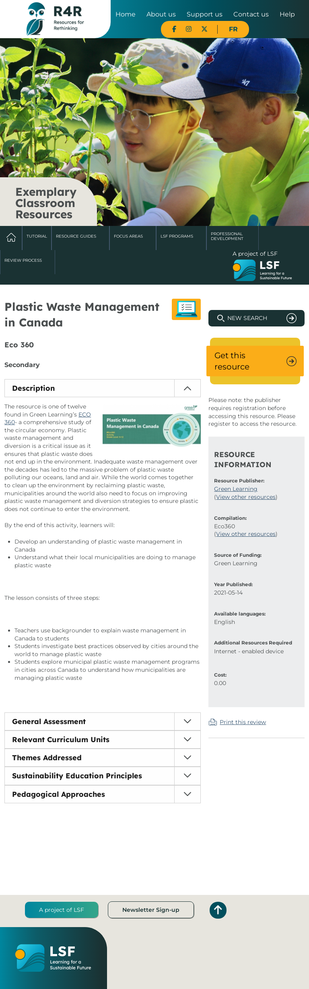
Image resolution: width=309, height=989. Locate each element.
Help (287, 14)
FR (233, 29)
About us (161, 14)
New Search (247, 318)
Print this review (243, 722)
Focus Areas (128, 236)
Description (33, 388)
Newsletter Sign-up (150, 909)
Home (125, 14)
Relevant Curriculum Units (60, 739)
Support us (204, 14)
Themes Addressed (47, 757)
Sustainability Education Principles (77, 775)
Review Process (23, 260)
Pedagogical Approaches (58, 794)
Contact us (251, 14)
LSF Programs (177, 236)
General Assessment (49, 721)
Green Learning (236, 488)
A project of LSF (61, 909)
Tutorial (37, 236)
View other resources (246, 497)
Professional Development (227, 236)
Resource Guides (76, 236)
